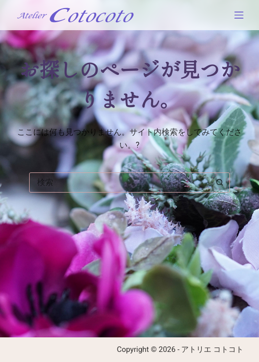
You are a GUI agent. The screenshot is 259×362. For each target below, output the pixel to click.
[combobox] (120, 182)
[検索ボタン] (219, 182)
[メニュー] (238, 15)
